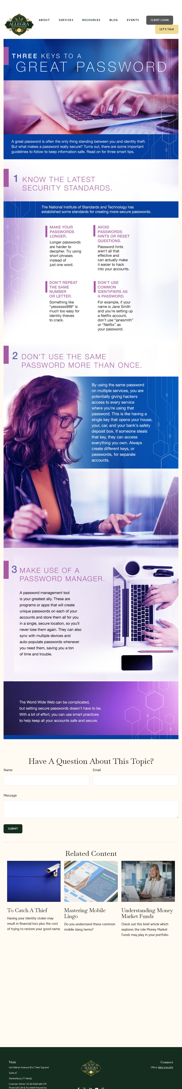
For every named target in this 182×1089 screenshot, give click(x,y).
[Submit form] (13, 818)
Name (8, 759)
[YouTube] (96, 1083)
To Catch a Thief (27, 899)
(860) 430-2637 (165, 1057)
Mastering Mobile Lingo (85, 902)
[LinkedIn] (90, 1083)
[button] (44, 9)
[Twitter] (84, 1083)
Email (97, 759)
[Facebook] (78, 1083)
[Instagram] (102, 1083)
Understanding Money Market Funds (147, 902)
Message (10, 785)
